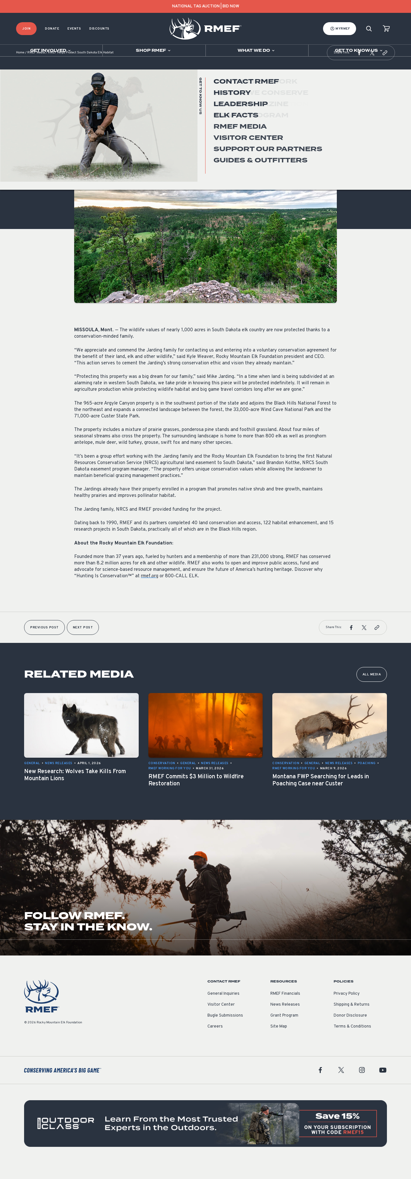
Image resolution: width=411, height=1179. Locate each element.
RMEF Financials (285, 1009)
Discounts (99, 29)
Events (74, 29)
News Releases (88, 152)
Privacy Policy (347, 1009)
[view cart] (386, 28)
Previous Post (44, 644)
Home (20, 69)
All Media (372, 691)
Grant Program (284, 1031)
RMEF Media (36, 69)
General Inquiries (223, 1009)
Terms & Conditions (352, 1042)
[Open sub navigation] (51, 50)
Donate (52, 29)
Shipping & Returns (352, 1020)
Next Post (83, 644)
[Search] (368, 28)
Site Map (278, 1042)
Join (26, 29)
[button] (359, 69)
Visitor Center (221, 1020)
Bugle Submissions (225, 1031)
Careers (215, 1042)
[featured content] (205, 1139)
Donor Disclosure (350, 1031)
